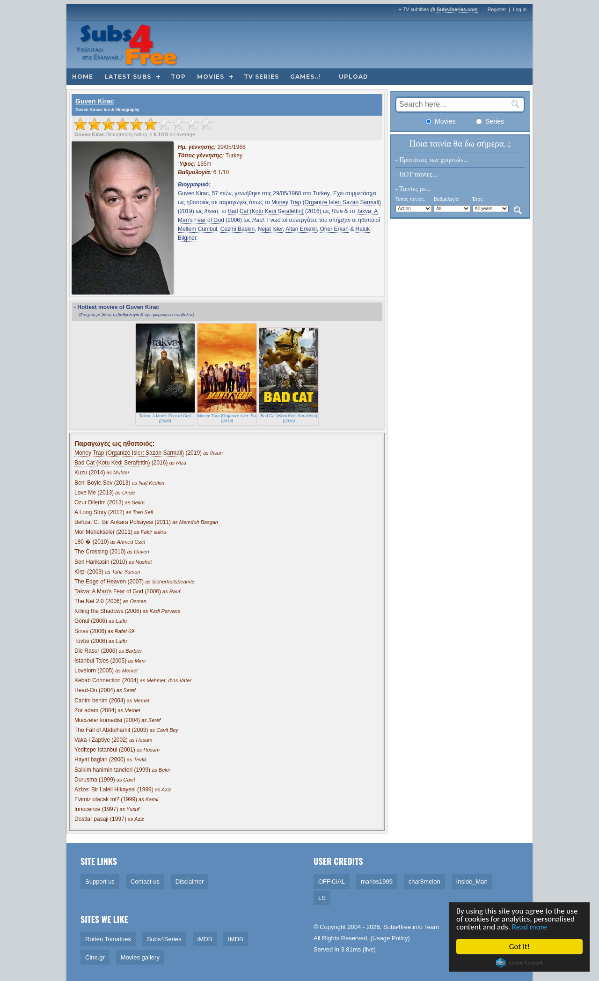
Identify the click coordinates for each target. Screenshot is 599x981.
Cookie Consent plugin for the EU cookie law (520, 963)
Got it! (520, 946)
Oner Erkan (334, 229)
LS (322, 897)
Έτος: (478, 199)
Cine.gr (95, 957)
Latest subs (127, 76)
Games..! (305, 76)
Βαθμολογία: (447, 199)
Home (82, 76)
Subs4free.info (403, 926)
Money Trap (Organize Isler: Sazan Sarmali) (326, 202)
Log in (519, 9)
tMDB (235, 939)
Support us (100, 881)
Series (490, 121)
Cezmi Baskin (237, 229)
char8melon (424, 881)
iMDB (204, 939)
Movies (210, 76)
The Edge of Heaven (100, 581)
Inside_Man (472, 881)
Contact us (145, 881)
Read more (530, 927)
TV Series (261, 76)
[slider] (143, 124)
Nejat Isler (270, 229)
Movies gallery (140, 957)
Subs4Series (164, 939)
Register (497, 9)
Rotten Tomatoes (108, 939)
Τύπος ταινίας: (410, 199)
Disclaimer (189, 881)
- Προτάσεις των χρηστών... (431, 159)
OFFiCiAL (331, 881)
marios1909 (377, 881)
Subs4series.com (457, 9)
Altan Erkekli (301, 229)
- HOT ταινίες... (416, 174)
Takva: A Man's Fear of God (108, 591)
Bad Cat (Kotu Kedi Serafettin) (265, 211)
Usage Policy (390, 938)
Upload (353, 76)
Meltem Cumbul (197, 229)
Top (178, 76)
